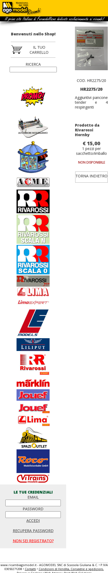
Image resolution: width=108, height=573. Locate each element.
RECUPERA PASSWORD (33, 530)
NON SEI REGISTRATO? (33, 540)
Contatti (30, 569)
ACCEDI (33, 520)
